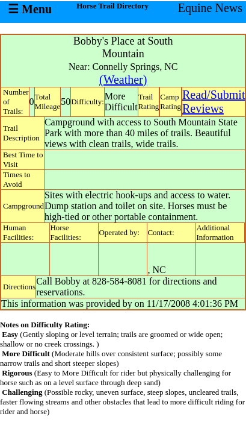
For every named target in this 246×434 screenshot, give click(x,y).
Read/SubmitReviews (213, 101)
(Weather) (123, 79)
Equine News (210, 7)
